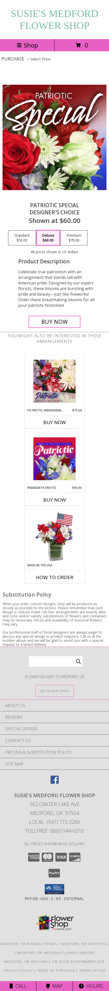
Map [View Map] (54, 986)
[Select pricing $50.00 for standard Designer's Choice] (22, 238)
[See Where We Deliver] (54, 690)
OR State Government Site (78, 961)
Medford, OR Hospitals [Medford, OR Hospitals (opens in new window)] (85, 943)
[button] (54, 889)
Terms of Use (92, 970)
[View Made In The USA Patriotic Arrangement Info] (54, 536)
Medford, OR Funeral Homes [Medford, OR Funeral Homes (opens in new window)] (29, 943)
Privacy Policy (18, 970)
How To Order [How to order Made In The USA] (54, 577)
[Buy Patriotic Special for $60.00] (55, 322)
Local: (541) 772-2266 (54, 822)
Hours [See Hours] (91, 986)
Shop (27, 45)
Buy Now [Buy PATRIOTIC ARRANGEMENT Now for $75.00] (54, 422)
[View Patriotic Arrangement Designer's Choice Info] (54, 381)
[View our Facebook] (55, 782)
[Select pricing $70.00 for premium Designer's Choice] (74, 238)
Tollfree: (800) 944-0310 (54, 830)
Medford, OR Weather (26, 961)
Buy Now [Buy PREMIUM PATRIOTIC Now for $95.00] (54, 500)
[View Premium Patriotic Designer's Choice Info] (54, 458)
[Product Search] (55, 661)
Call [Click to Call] (18, 986)
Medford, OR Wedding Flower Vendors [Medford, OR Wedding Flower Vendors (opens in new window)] (56, 952)
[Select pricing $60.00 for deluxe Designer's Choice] (48, 238)
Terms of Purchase (56, 970)
